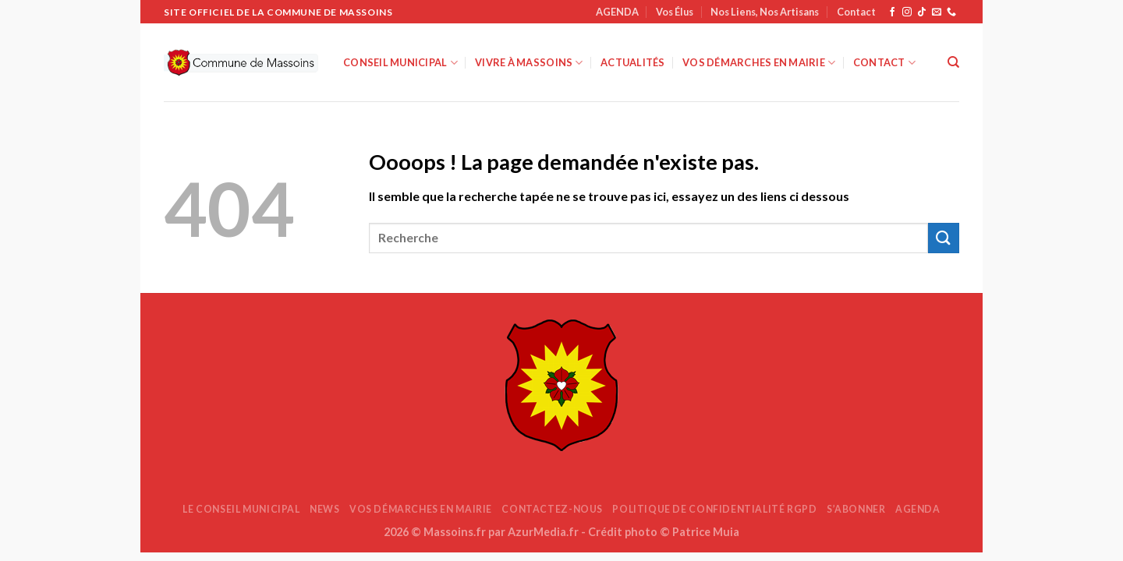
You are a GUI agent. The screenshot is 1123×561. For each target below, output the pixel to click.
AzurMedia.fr (543, 531)
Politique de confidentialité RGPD (714, 509)
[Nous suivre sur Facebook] (892, 12)
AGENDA (617, 11)
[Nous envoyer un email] (936, 12)
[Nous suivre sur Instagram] (907, 12)
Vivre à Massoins (529, 62)
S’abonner (856, 509)
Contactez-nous (552, 509)
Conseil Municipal (400, 62)
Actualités (632, 62)
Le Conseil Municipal (240, 509)
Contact (856, 11)
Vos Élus (674, 11)
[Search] (953, 62)
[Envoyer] (943, 238)
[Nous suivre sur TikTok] (921, 12)
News (324, 509)
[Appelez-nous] (951, 12)
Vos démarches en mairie (758, 62)
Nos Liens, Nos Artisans (764, 11)
